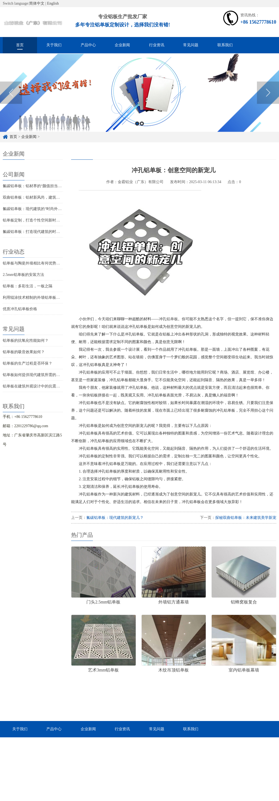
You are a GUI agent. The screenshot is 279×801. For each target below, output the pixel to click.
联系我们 (225, 45)
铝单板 (172, 319)
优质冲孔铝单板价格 (20, 309)
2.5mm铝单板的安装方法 (23, 275)
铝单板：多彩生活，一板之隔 (27, 286)
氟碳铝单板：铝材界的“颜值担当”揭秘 (35, 186)
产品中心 (88, 45)
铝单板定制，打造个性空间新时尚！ (33, 220)
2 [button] (142, 133)
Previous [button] (11, 102)
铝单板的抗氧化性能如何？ (25, 340)
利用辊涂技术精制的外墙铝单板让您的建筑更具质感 (46, 297)
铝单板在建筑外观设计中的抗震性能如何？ (39, 386)
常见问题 (190, 45)
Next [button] (268, 102)
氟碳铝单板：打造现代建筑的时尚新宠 (35, 232)
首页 (20, 45)
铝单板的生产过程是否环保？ (27, 363)
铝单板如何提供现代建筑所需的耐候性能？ (39, 375)
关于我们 (54, 45)
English (53, 3)
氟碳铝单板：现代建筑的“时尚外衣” (33, 209)
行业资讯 (156, 45)
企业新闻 (122, 45)
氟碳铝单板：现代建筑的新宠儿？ (115, 518)
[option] (139, 102)
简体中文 (36, 3)
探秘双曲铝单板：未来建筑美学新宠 (245, 518)
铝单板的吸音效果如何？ (24, 352)
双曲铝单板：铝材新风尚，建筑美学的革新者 (41, 197)
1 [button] (137, 133)
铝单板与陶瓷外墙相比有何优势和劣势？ (37, 263)
